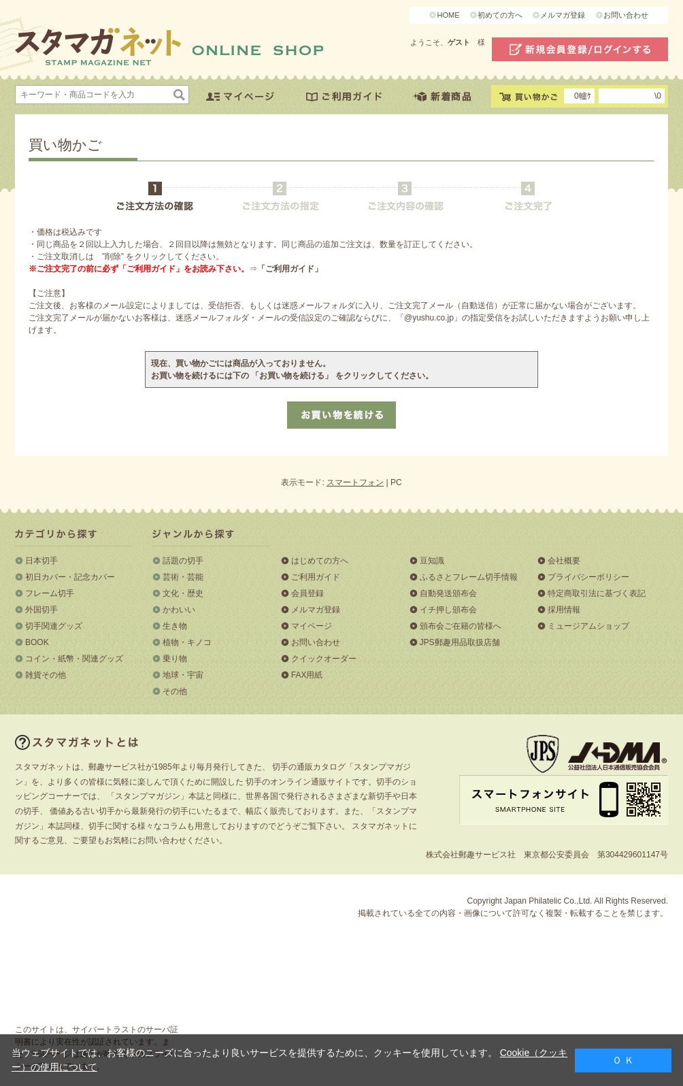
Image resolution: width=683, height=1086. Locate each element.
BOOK (37, 642)
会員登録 (307, 593)
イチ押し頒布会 (448, 609)
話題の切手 (183, 560)
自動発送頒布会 (448, 593)
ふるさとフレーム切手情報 (469, 577)
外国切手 (41, 609)
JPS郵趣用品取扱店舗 (460, 642)
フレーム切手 (49, 593)
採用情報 (564, 609)
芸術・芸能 (183, 577)
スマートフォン (355, 482)
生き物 (175, 626)
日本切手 (41, 560)
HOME (448, 15)
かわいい (179, 609)
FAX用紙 (307, 675)
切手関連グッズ (53, 626)
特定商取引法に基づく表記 (597, 593)
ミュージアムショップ (588, 626)
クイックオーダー (323, 658)
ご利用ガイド (315, 577)
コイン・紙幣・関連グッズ (74, 658)
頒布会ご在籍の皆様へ (460, 626)
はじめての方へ (319, 560)
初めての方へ (500, 15)
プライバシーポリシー (588, 577)
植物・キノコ (187, 642)
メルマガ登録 (562, 15)
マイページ (311, 626)
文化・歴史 (183, 593)
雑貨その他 (45, 675)
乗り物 (175, 658)
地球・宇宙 (183, 675)
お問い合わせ (625, 15)
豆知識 (432, 560)
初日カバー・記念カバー (70, 577)
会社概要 (564, 560)
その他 (175, 691)
